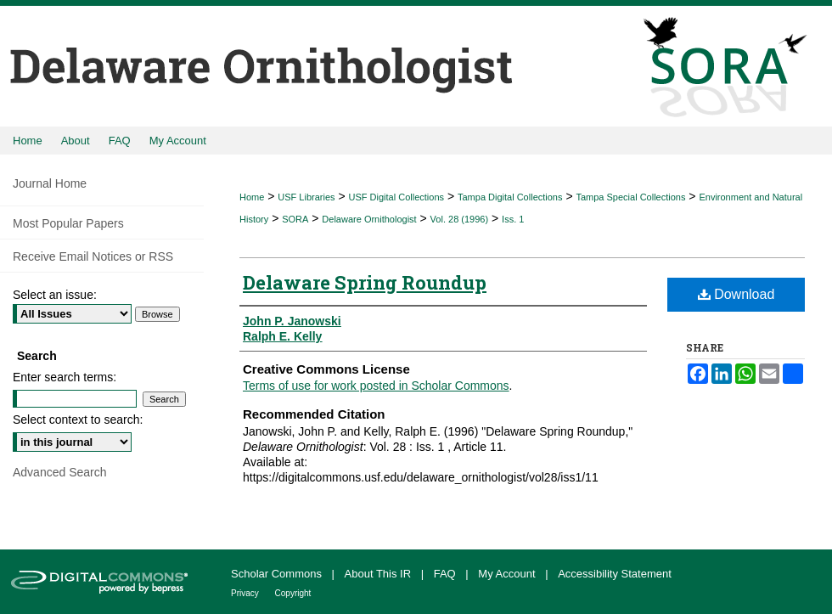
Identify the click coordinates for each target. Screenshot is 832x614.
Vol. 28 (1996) (459, 219)
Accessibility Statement (615, 573)
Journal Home (50, 183)
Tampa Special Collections (630, 197)
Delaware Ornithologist (369, 219)
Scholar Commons (278, 573)
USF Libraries (306, 197)
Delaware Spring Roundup (364, 282)
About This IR (379, 573)
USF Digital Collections (396, 197)
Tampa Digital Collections (510, 197)
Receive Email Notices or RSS (93, 256)
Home (251, 197)
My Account (508, 573)
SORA (295, 219)
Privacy (246, 593)
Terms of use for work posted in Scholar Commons (376, 385)
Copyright (293, 593)
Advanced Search (60, 472)
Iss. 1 (513, 219)
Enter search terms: (64, 377)
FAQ (446, 573)
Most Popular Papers (68, 223)
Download (736, 294)
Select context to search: (78, 419)
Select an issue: (55, 294)
